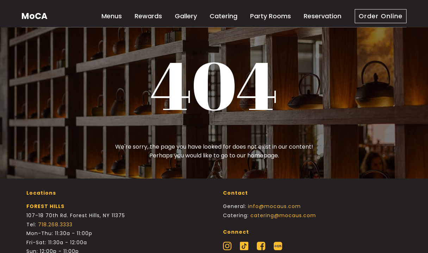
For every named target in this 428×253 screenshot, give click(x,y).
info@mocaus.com (274, 206)
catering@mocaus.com (283, 215)
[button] (381, 16)
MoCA (34, 16)
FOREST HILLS (45, 206)
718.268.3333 (55, 224)
